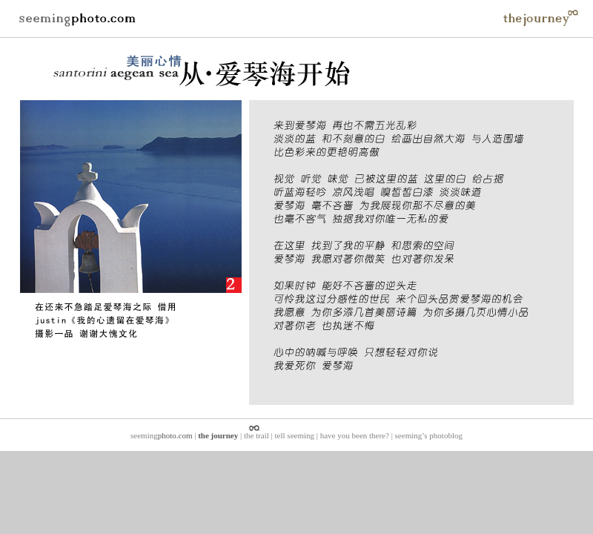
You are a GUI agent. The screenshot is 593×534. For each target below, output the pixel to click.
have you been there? (354, 435)
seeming (161, 435)
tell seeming (294, 435)
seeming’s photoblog (429, 435)
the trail (256, 435)
